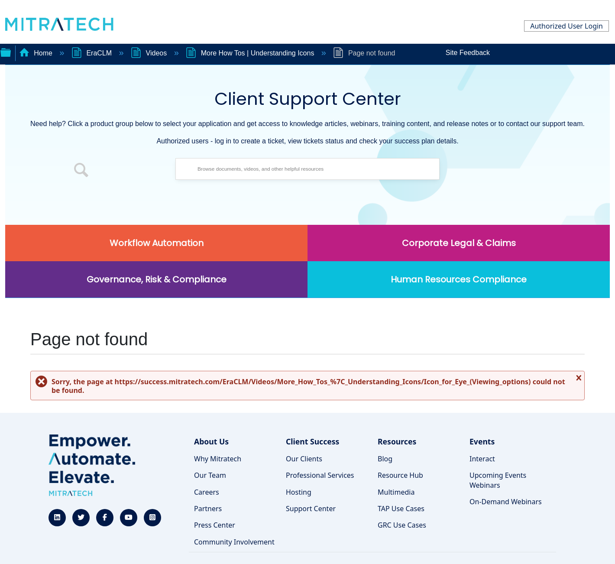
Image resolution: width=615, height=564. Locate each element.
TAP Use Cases (401, 508)
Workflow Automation (157, 243)
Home (37, 53)
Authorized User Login (566, 26)
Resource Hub (400, 475)
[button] (81, 171)
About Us (211, 441)
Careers (206, 492)
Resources (397, 441)
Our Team (210, 475)
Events (482, 441)
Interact (482, 459)
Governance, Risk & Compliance (157, 279)
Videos (150, 53)
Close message (577, 381)
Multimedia (396, 492)
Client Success (312, 441)
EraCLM (92, 53)
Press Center (214, 525)
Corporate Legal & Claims (459, 243)
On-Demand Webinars (505, 501)
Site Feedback (468, 52)
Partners (208, 508)
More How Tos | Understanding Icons (251, 53)
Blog (385, 459)
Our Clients (304, 459)
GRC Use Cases (402, 525)
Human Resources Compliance (459, 279)
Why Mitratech (217, 459)
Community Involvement (234, 542)
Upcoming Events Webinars (497, 479)
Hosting (298, 492)
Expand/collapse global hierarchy (5, 51)
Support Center (311, 508)
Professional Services (320, 475)
